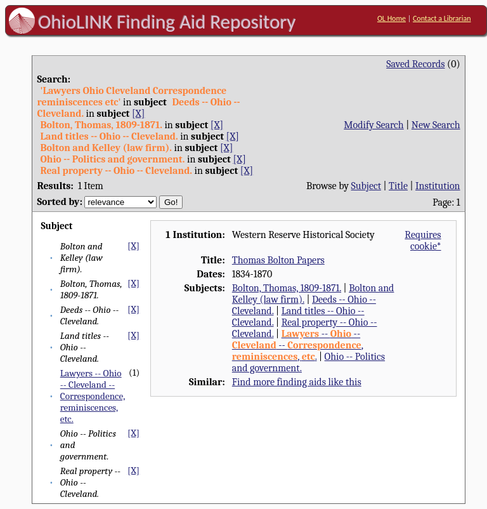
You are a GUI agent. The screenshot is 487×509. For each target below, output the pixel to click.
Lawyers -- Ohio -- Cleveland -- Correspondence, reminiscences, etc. (93, 396)
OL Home (391, 18)
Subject (366, 186)
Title (398, 186)
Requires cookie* (423, 240)
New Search (436, 125)
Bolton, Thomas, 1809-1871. (286, 288)
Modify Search (373, 125)
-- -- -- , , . (297, 345)
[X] (138, 113)
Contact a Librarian (442, 18)
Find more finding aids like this (296, 382)
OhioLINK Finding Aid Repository (167, 22)
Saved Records (415, 64)
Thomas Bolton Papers (278, 260)
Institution (437, 186)
